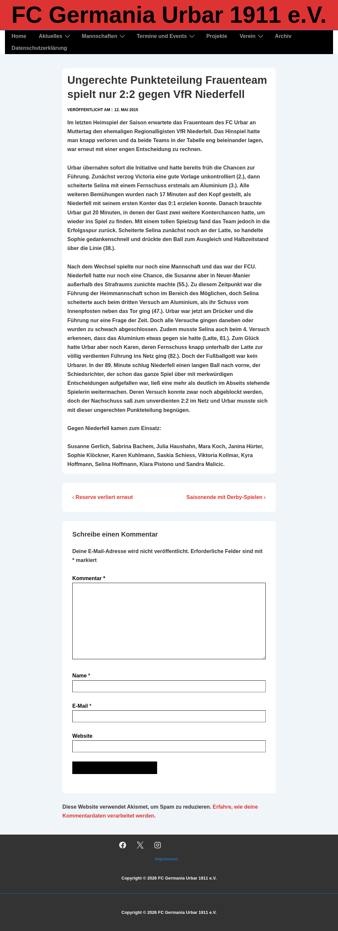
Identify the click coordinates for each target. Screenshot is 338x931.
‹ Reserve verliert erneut (102, 497)
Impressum (166, 858)
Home (19, 36)
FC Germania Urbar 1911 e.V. (169, 15)
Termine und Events (166, 36)
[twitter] (140, 845)
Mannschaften (104, 36)
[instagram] (158, 845)
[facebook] (123, 845)
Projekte (216, 36)
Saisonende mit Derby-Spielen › (226, 497)
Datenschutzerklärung (39, 48)
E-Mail (80, 706)
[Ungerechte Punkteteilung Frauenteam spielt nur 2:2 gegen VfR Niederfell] (126, 110)
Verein (252, 36)
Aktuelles (55, 36)
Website (82, 736)
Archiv (283, 36)
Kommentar (88, 578)
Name (79, 675)
